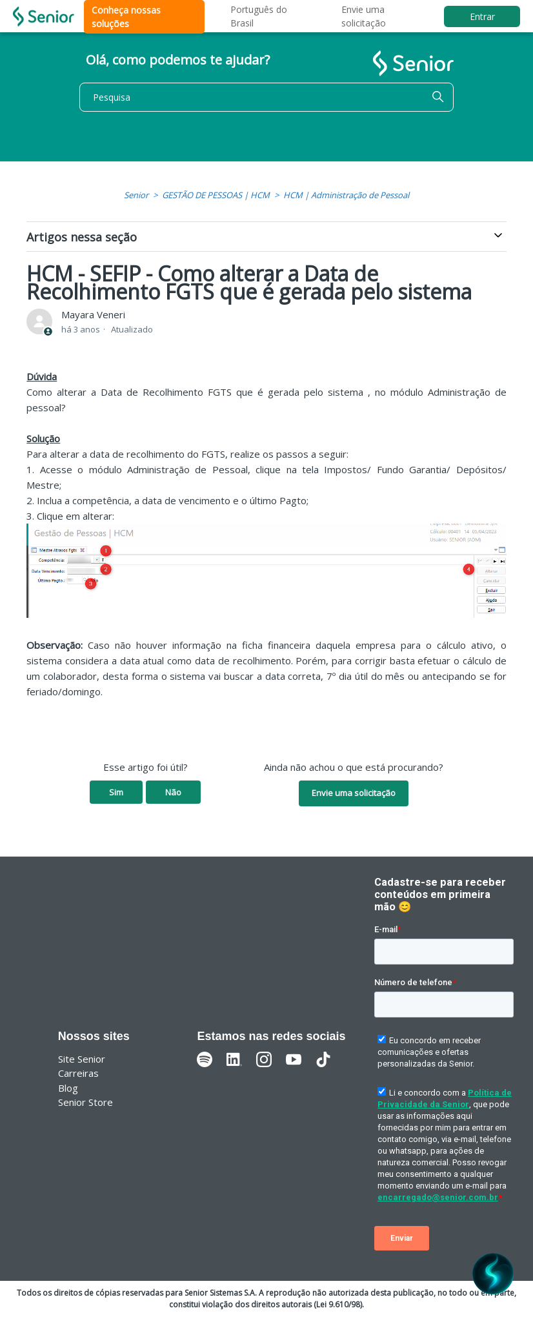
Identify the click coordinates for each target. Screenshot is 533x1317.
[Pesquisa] (266, 97)
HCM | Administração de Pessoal (346, 195)
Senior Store (85, 1102)
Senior (136, 195)
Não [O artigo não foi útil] (173, 792)
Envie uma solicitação (354, 793)
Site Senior (81, 1058)
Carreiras (78, 1073)
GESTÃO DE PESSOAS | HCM (216, 195)
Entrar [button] (482, 16)
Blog (68, 1087)
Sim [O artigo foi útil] (116, 792)
